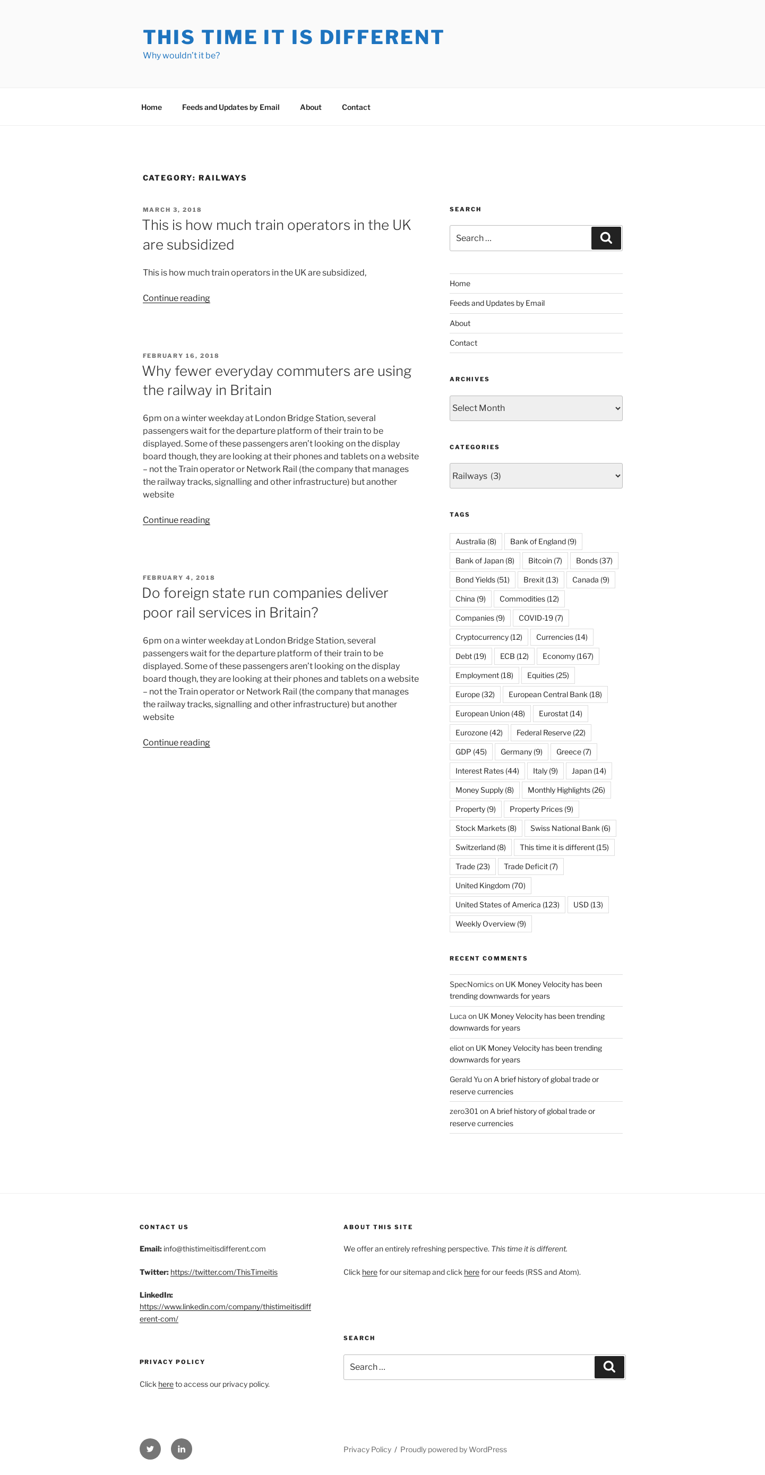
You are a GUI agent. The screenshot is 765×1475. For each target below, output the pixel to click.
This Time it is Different (294, 37)
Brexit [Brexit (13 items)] (540, 579)
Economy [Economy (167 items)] (568, 656)
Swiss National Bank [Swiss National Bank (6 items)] (570, 828)
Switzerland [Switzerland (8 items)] (480, 847)
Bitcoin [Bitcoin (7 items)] (545, 560)
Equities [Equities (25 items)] (548, 675)
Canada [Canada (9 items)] (590, 579)
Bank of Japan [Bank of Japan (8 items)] (484, 560)
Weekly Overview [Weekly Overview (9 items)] (490, 923)
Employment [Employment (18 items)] (484, 675)
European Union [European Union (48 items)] (490, 713)
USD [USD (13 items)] (588, 904)
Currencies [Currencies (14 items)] (562, 636)
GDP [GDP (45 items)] (471, 751)
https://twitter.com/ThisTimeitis (224, 1271)
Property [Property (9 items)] (475, 808)
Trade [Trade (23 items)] (472, 866)
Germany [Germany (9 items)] (522, 751)
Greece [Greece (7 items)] (573, 751)
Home (151, 107)
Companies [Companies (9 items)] (480, 617)
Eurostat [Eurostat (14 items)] (560, 713)
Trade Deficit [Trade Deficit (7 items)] (531, 866)
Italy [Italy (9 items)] (545, 770)
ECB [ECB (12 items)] (514, 656)
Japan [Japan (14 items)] (589, 770)
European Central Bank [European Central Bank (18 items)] (555, 694)
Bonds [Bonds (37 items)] (594, 560)
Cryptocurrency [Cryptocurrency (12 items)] (488, 636)
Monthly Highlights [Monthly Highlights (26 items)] (566, 789)
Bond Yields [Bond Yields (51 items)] (482, 579)
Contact (356, 107)
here (166, 1383)
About (311, 107)
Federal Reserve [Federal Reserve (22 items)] (551, 732)
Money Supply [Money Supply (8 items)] (484, 789)
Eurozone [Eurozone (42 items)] (479, 732)
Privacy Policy (367, 1449)
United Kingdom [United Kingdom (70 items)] (490, 885)
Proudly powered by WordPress (453, 1449)
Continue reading (176, 298)
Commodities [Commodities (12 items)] (529, 598)
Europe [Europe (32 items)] (475, 694)
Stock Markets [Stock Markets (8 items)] (486, 828)
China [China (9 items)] (470, 598)
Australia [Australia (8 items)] (475, 541)
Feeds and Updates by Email (231, 107)
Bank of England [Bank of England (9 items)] (543, 541)
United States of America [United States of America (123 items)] (507, 904)
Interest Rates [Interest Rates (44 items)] (487, 770)
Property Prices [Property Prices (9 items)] (541, 808)
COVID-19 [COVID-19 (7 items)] (541, 617)
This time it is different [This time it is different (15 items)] (564, 847)
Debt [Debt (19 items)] (470, 656)
